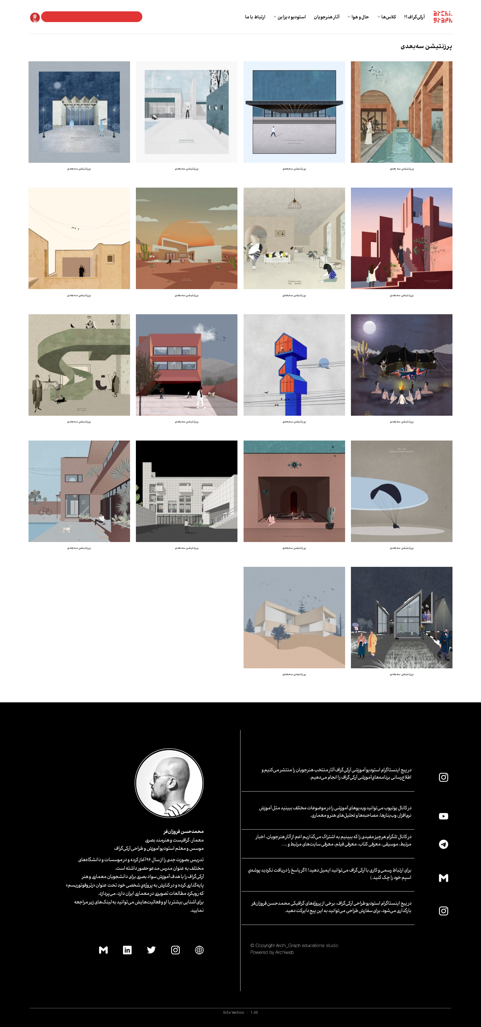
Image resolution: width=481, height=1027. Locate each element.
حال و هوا (358, 16)
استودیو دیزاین (289, 16)
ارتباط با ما (255, 16)
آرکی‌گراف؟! (414, 16)
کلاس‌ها (386, 16)
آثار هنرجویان (326, 16)
